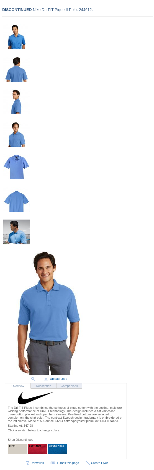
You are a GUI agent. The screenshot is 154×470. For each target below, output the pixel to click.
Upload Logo (55, 378)
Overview (17, 386)
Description (43, 386)
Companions (69, 386)
